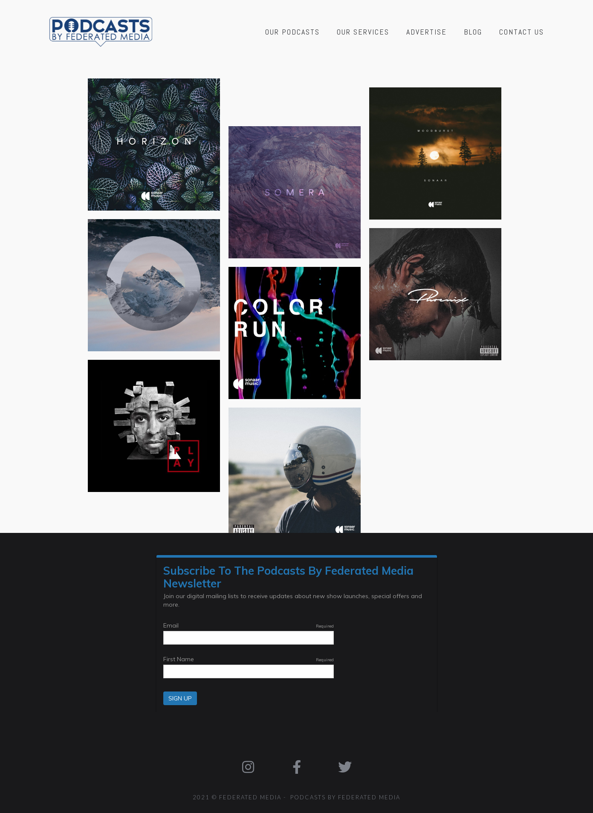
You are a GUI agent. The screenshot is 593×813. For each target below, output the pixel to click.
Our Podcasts (292, 32)
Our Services (363, 32)
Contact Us (521, 32)
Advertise (426, 32)
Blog (473, 32)
